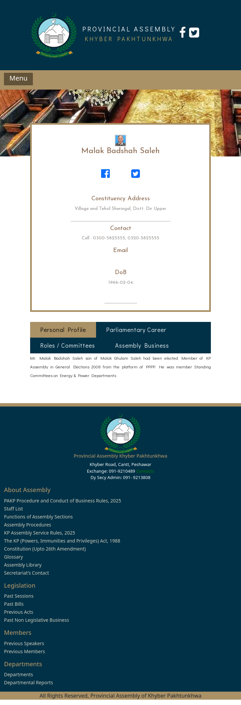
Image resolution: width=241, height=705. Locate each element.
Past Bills (13, 604)
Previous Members (24, 651)
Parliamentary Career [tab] (136, 330)
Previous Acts (18, 612)
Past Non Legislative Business (36, 620)
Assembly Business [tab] (142, 345)
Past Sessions (18, 596)
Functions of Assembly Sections (38, 516)
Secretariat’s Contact (26, 573)
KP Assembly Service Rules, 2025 (39, 533)
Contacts (145, 471)
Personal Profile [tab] (63, 330)
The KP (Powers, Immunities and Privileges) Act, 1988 (62, 541)
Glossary (13, 557)
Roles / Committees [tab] (67, 345)
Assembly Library (23, 565)
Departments (18, 674)
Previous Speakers (24, 643)
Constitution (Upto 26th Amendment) (45, 549)
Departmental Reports (28, 682)
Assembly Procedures (27, 524)
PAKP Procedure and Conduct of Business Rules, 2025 (62, 500)
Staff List (13, 508)
